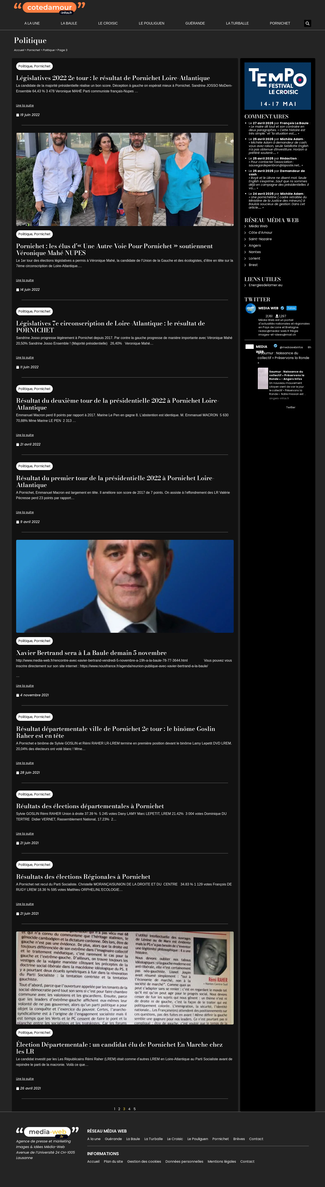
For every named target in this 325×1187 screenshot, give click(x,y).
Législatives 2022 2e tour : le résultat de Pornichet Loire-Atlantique (108, 81)
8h (309, 347)
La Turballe (237, 23)
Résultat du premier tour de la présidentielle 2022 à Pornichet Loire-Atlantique (118, 488)
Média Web (258, 226)
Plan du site (113, 1168)
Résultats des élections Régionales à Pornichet (91, 883)
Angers (255, 245)
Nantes (255, 251)
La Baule (69, 23)
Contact (256, 1145)
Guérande (195, 23)
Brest (253, 264)
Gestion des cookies (144, 1168)
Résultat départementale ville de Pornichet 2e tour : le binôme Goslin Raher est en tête (117, 738)
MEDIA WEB (261, 349)
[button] (307, 23)
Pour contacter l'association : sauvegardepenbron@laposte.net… (275, 163)
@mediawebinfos (291, 347)
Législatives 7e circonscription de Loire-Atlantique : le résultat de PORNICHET (122, 333)
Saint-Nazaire (260, 239)
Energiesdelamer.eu (265, 285)
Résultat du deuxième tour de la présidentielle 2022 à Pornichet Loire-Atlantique (120, 410)
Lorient (254, 258)
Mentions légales (222, 1168)
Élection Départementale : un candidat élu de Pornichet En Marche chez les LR (111, 1054)
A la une (32, 23)
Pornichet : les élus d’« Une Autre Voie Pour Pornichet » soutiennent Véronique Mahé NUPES (107, 256)
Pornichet (280, 23)
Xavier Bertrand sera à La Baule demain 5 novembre (101, 659)
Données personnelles (184, 1168)
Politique (49, 50)
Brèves (239, 1145)
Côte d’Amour (260, 232)
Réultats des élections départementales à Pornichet (99, 812)
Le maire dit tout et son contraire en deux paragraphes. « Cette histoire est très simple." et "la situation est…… (277, 130)
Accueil (19, 50)
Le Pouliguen (151, 23)
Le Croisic (108, 23)
